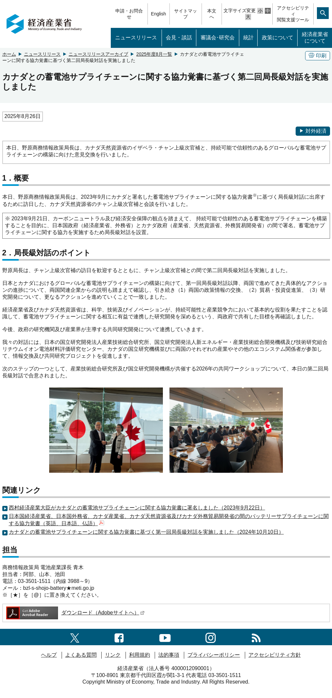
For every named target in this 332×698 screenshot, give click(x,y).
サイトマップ (185, 13)
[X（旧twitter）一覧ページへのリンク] (74, 636)
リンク (113, 655)
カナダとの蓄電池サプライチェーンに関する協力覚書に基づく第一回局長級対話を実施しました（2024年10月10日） (146, 532)
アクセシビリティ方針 (274, 655)
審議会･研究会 (218, 37)
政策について (277, 37)
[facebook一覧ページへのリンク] (119, 636)
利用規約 (139, 655)
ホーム (9, 54)
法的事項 (168, 655)
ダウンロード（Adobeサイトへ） (75, 612)
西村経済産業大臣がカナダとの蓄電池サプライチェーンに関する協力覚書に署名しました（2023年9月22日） (137, 507)
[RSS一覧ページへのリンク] (256, 636)
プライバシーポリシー (213, 655)
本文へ (211, 13)
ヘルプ (49, 655)
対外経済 (312, 131)
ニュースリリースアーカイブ (98, 54)
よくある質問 (81, 655)
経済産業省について (315, 37)
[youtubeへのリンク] (165, 636)
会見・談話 (179, 37)
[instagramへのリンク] (210, 636)
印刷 (317, 55)
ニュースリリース (136, 37)
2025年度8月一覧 (154, 54)
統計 (248, 37)
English (158, 13)
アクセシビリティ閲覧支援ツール (293, 13)
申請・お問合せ (129, 13)
